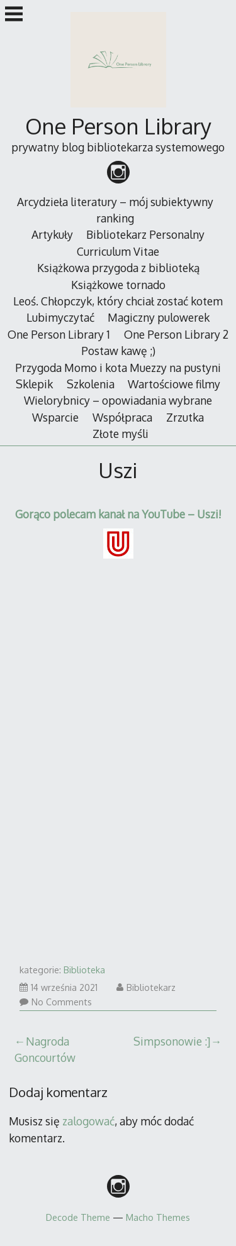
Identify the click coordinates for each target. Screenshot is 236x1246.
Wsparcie (55, 417)
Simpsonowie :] (171, 1041)
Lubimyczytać (60, 317)
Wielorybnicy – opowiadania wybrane (118, 400)
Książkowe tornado (118, 285)
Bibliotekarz (146, 987)
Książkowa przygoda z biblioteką (118, 268)
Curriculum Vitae (118, 251)
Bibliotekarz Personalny (145, 234)
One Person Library (118, 125)
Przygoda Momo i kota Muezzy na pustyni (118, 367)
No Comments (56, 1002)
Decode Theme (78, 1217)
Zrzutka (185, 417)
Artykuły (52, 234)
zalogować (88, 1121)
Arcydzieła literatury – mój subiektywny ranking (115, 210)
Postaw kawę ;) (118, 351)
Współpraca (122, 417)
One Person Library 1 (59, 334)
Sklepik (34, 384)
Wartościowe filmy (174, 384)
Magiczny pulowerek (159, 317)
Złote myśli (121, 433)
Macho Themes (158, 1217)
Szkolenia (91, 384)
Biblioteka (84, 970)
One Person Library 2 (176, 334)
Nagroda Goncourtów (45, 1049)
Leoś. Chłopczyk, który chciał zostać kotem (118, 301)
